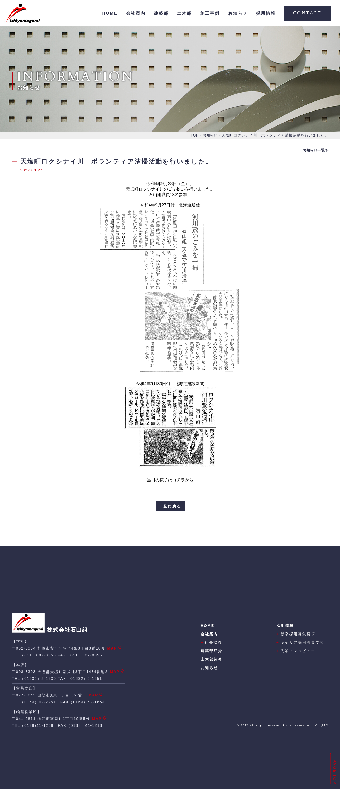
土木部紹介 (212, 659)
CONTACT (307, 13)
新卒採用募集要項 (295, 634)
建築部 (161, 13)
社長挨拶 (211, 642)
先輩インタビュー (295, 651)
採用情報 (266, 13)
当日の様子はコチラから (170, 480)
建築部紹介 (212, 651)
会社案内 (136, 13)
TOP (194, 135)
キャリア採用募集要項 (300, 642)
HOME (110, 13)
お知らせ (238, 13)
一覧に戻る (170, 506)
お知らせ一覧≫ (315, 150)
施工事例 (210, 13)
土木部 (184, 13)
